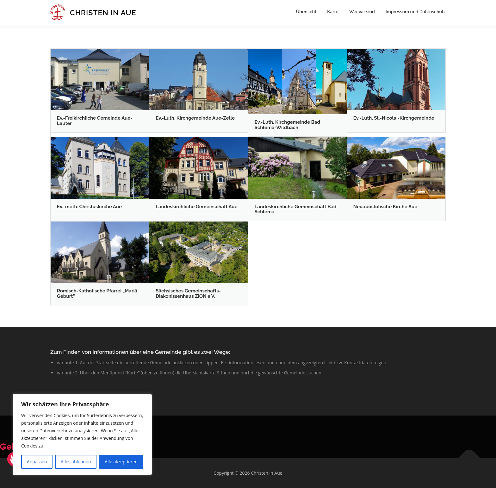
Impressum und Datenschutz (416, 11)
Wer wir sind (362, 11)
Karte (332, 11)
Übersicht (306, 11)
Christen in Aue (103, 12)
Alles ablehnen (76, 462)
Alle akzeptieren (121, 462)
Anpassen (37, 462)
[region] (82, 434)
